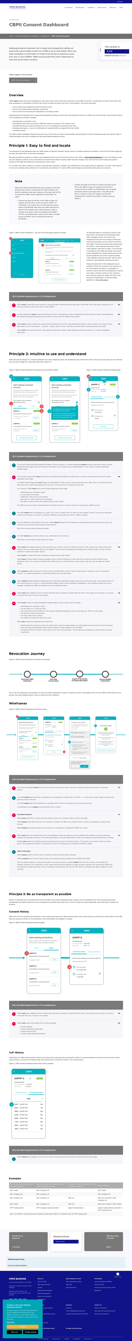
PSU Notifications (102, 280)
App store (69, 1284)
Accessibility (76, 1338)
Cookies (66, 1338)
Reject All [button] (14, 1332)
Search (120, 1)
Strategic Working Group (74, 1328)
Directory (69, 1308)
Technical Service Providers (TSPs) (104, 1287)
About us (40, 1278)
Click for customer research (17, 1265)
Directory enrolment (100, 1308)
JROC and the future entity (46, 1328)
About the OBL (42, 1281)
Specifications (80, 7)
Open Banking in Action (73, 1278)
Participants (98, 1278)
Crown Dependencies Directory (75, 1311)
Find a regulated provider (73, 1281)
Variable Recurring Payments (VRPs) (77, 1314)
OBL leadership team (44, 1284)
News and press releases (45, 1308)
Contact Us (98, 1305)
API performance (71, 1287)
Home (11, 36)
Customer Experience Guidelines (27, 36)
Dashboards (45, 36)
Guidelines (91, 7)
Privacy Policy (56, 1338)
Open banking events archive (46, 1314)
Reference (113, 7)
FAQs (121, 7)
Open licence (87, 1338)
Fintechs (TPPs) (99, 1284)
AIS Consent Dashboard (93, 157)
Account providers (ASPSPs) (103, 1281)
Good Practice (102, 7)
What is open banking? (44, 1296)
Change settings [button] (30, 1332)
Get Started (69, 7)
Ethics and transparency (101, 1314)
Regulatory (97, 1290)
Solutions (69, 1305)
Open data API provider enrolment (104, 1311)
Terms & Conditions (43, 1338)
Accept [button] (22, 1326)
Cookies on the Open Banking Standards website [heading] (18, 1306)
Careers (40, 1287)
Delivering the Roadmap (45, 1290)
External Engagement (44, 1293)
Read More (10, 1322)
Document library (43, 1322)
